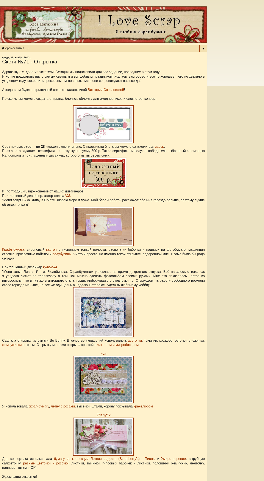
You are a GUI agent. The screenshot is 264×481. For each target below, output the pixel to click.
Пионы (150, 459)
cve (103, 354)
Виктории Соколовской (106, 90)
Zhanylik (103, 415)
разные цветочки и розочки (46, 463)
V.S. (68, 196)
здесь (159, 146)
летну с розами (63, 406)
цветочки (135, 340)
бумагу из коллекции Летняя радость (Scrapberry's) (97, 459)
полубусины (62, 254)
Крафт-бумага (13, 249)
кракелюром (143, 406)
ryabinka (50, 267)
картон (51, 249)
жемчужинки (12, 345)
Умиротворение (173, 459)
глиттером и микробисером (117, 345)
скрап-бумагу (38, 406)
